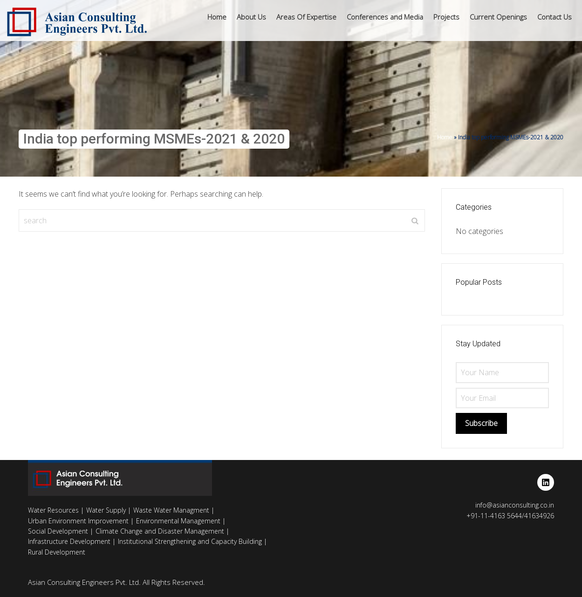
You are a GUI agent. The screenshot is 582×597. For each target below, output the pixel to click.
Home (216, 16)
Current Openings (498, 16)
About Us (251, 16)
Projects (446, 16)
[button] (251, 17)
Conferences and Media (385, 16)
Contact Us (554, 16)
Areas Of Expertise (306, 16)
